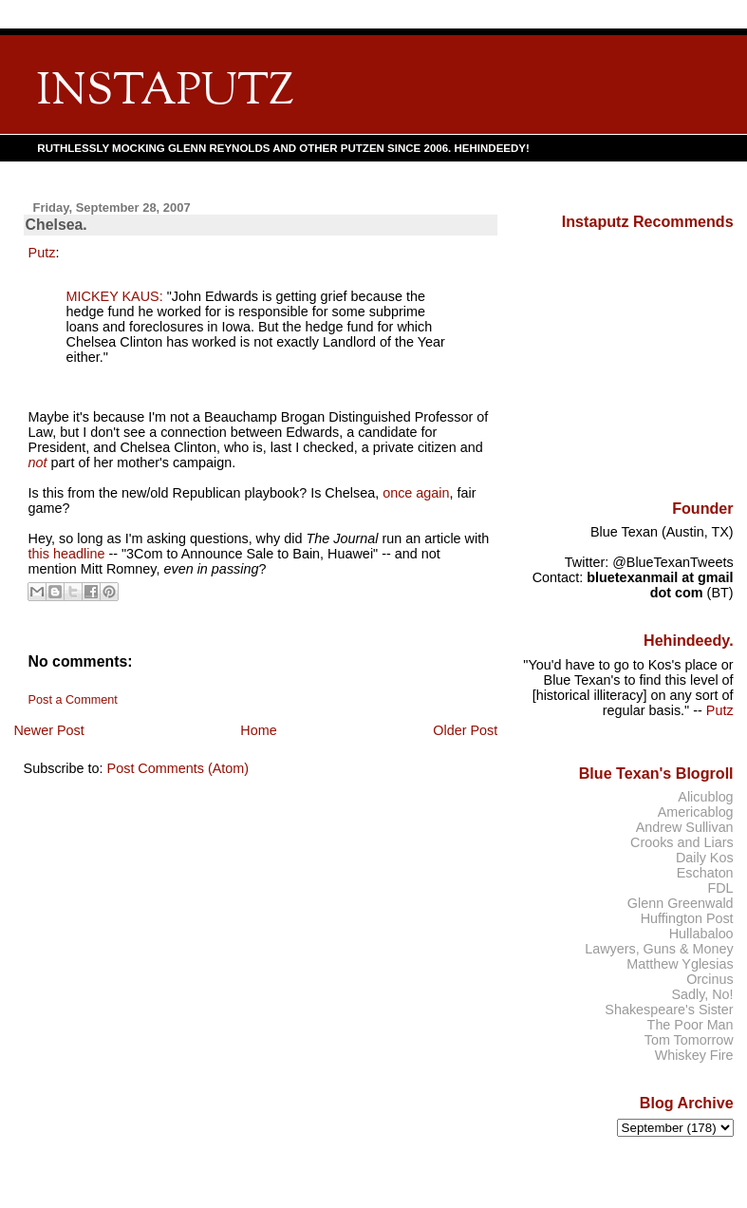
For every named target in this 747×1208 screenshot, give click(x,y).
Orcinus (709, 979)
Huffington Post (687, 918)
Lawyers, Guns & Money (659, 948)
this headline (66, 553)
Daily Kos (705, 857)
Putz (42, 252)
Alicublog (705, 796)
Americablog (696, 812)
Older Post (465, 730)
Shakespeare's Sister (669, 1009)
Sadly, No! (702, 994)
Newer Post (48, 730)
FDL (720, 888)
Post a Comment (73, 700)
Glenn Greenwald (680, 903)
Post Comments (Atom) (178, 768)
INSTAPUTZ (165, 92)
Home (258, 730)
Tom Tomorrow (689, 1040)
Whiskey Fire (694, 1055)
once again (416, 492)
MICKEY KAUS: (114, 296)
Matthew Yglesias (679, 964)
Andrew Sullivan (685, 827)
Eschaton (705, 872)
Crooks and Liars (682, 842)
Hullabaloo (701, 933)
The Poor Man (690, 1024)
